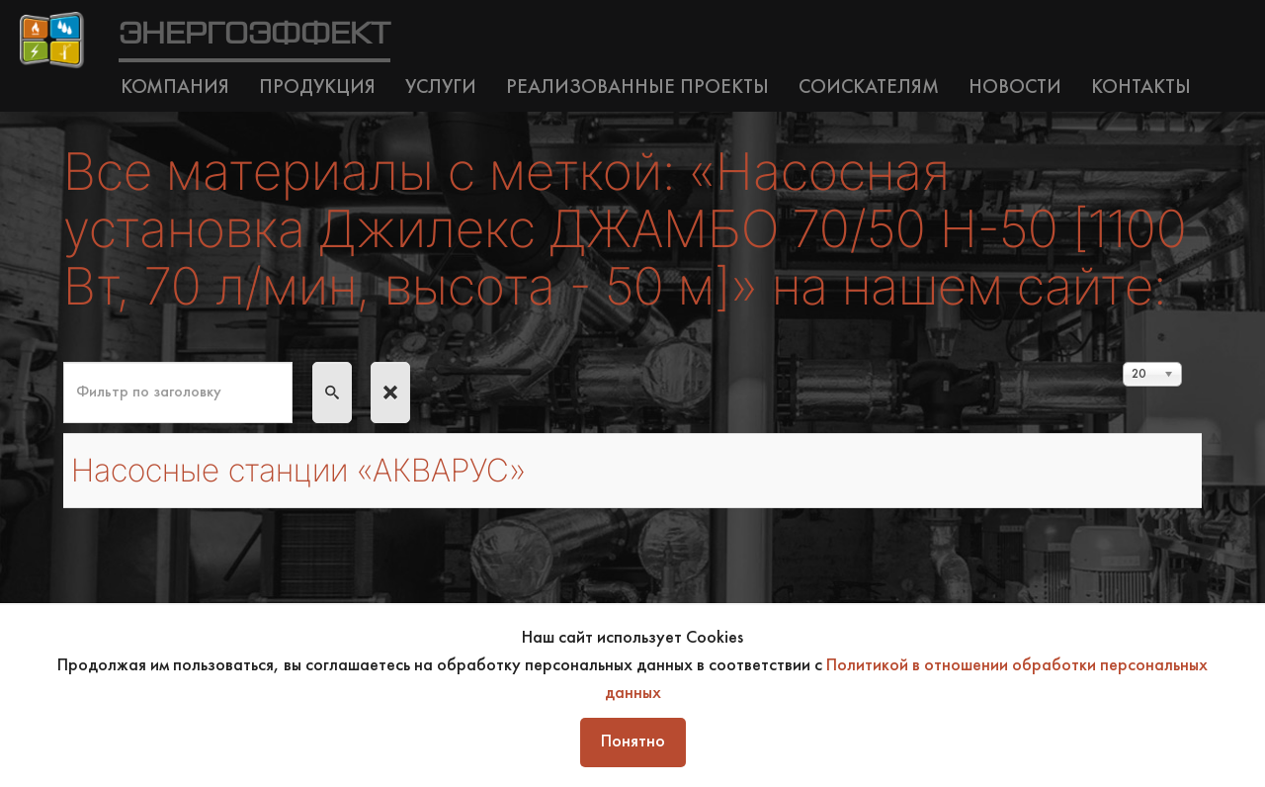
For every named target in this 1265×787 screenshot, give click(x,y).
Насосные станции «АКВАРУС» (298, 470)
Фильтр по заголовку (63, 362)
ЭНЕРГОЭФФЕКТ (254, 34)
